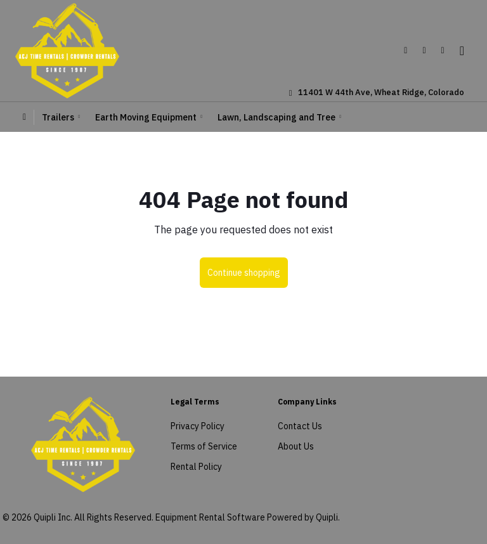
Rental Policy (196, 466)
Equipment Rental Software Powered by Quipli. (247, 517)
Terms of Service (204, 446)
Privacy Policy (197, 426)
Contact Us (300, 426)
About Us (296, 446)
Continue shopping (243, 272)
